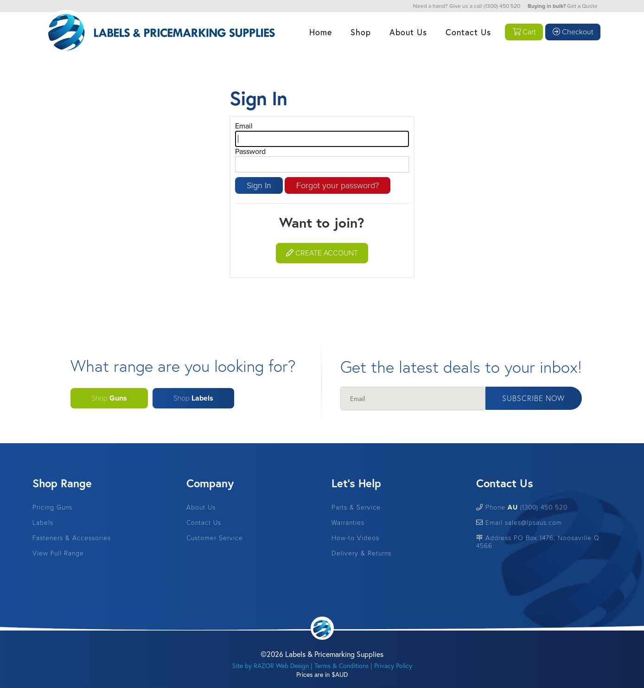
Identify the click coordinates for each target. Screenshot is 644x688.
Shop (361, 32)
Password (250, 151)
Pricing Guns (52, 507)
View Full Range (58, 553)
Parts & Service (356, 507)
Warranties (348, 523)
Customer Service (214, 538)
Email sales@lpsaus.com (519, 523)
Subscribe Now (533, 398)
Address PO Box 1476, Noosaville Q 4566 (537, 542)
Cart (524, 32)
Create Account (322, 253)
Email (244, 126)
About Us (408, 32)
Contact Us (468, 32)
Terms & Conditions (341, 665)
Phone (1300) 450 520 (521, 507)
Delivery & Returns (361, 553)
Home (320, 32)
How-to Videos (355, 538)
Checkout (573, 32)
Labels (42, 523)
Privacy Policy (393, 665)
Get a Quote (582, 6)
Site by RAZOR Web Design (270, 665)
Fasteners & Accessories (71, 538)
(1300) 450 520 (502, 6)
